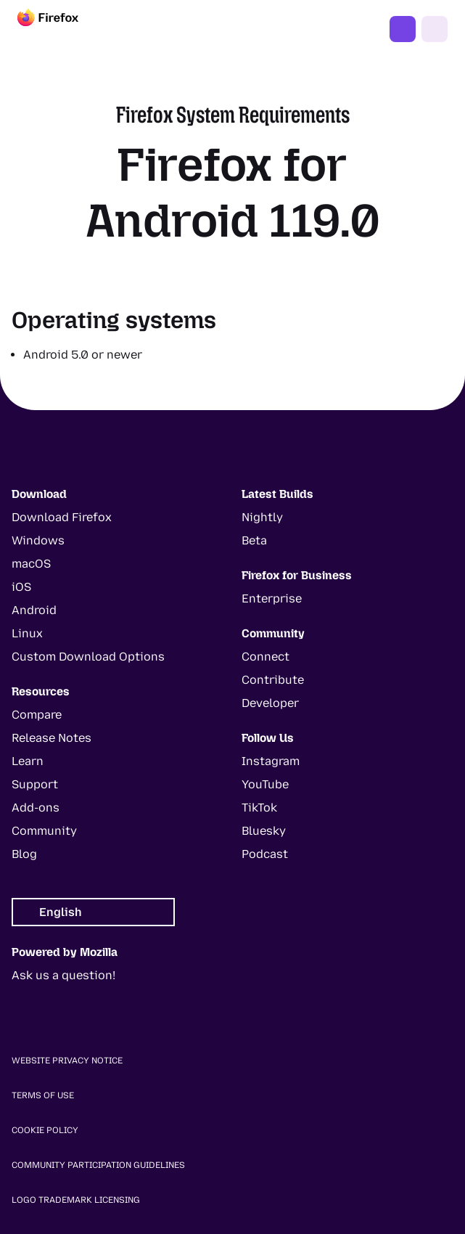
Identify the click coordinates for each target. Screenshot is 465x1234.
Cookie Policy (45, 1130)
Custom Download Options (88, 656)
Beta (254, 540)
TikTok (259, 807)
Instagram (271, 761)
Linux (27, 633)
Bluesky (264, 831)
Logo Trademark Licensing (76, 1200)
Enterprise (272, 598)
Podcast (265, 854)
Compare (37, 715)
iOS (21, 587)
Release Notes (51, 738)
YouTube (265, 784)
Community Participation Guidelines (98, 1165)
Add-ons (35, 807)
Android (34, 610)
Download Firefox (62, 517)
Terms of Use (43, 1095)
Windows (38, 540)
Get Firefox (402, 29)
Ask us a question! (63, 975)
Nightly (262, 517)
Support (35, 784)
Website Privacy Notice (67, 1060)
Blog (24, 854)
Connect (265, 656)
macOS (31, 564)
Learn (28, 761)
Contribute (273, 680)
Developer (270, 703)
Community (44, 831)
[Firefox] (60, 29)
